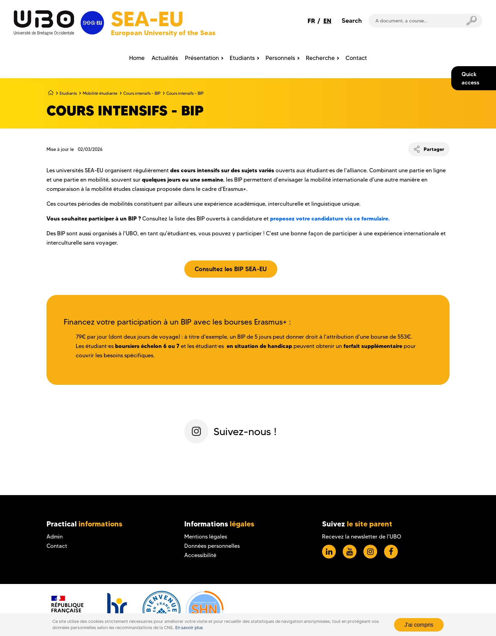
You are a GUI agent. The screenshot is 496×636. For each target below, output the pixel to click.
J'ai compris (418, 625)
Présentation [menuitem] (202, 57)
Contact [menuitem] (356, 57)
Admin (54, 536)
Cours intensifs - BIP (142, 93)
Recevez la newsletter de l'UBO (361, 536)
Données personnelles (212, 546)
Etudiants (68, 93)
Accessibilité (200, 555)
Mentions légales (205, 536)
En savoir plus (189, 627)
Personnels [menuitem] (280, 57)
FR (311, 21)
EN (327, 21)
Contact (56, 546)
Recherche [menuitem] (320, 57)
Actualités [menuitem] (165, 57)
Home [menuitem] (137, 57)
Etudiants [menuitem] (242, 57)
